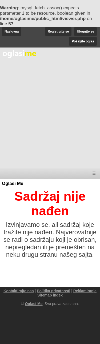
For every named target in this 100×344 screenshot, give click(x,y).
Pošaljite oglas (83, 41)
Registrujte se (58, 31)
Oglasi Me (12, 183)
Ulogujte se (85, 31)
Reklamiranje (85, 291)
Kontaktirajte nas (18, 291)
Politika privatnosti (53, 291)
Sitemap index (50, 295)
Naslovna (12, 31)
